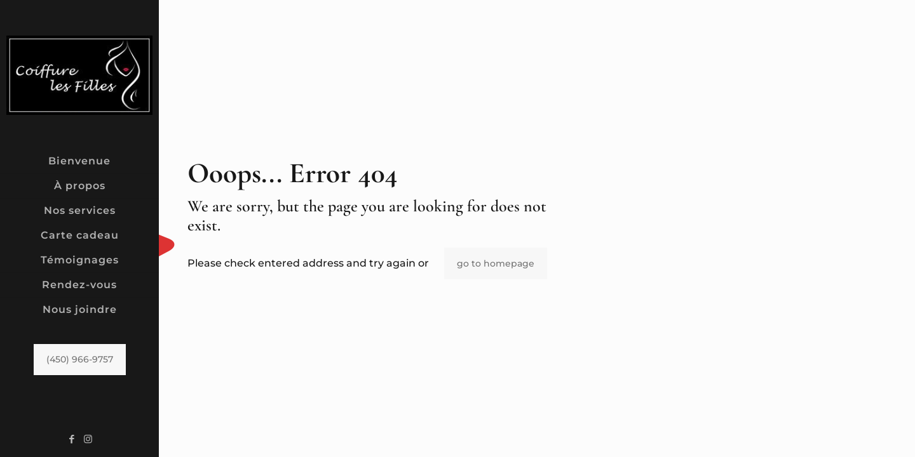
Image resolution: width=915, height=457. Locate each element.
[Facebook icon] (72, 439)
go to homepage (495, 263)
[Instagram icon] (88, 439)
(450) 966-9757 (79, 359)
